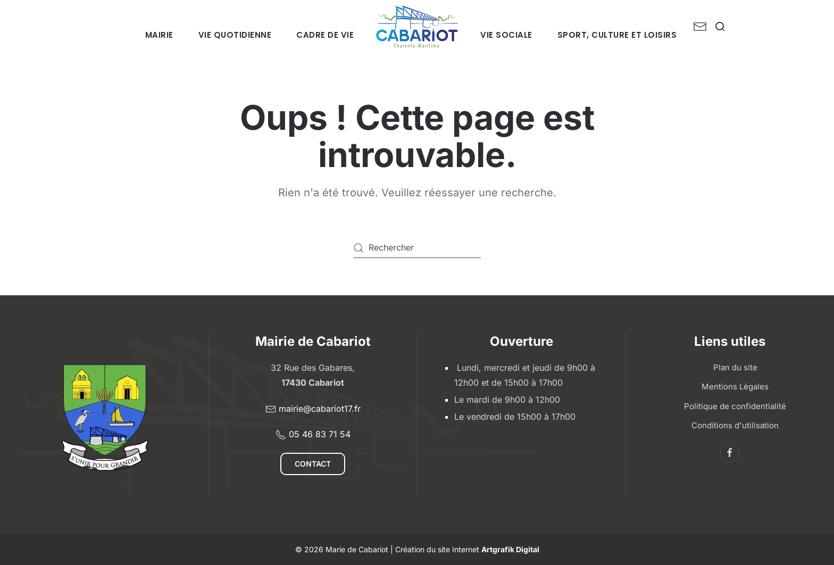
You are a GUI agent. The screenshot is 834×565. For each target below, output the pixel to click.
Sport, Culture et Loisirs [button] (617, 34)
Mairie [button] (159, 34)
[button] (720, 26)
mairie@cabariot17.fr (313, 408)
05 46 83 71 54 (313, 434)
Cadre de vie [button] (325, 34)
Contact (313, 463)
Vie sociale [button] (506, 34)
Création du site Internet (467, 549)
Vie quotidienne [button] (235, 34)
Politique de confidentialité (735, 406)
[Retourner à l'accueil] (417, 26)
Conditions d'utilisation (735, 425)
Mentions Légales (735, 386)
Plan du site (735, 367)
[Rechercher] (417, 248)
